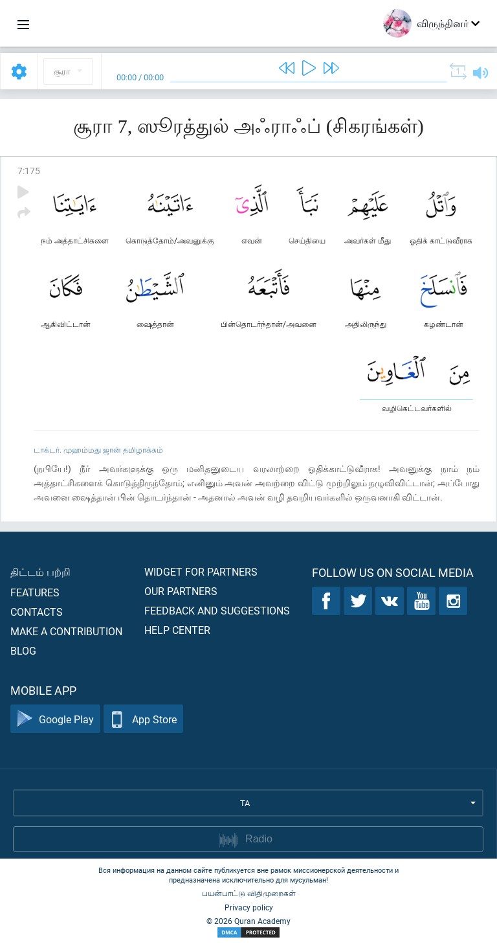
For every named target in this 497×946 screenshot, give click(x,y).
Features (35, 592)
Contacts (36, 611)
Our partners (180, 591)
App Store (143, 719)
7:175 (28, 170)
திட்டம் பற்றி (40, 571)
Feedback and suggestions (217, 610)
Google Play (55, 719)
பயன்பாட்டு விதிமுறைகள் (249, 893)
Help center (177, 629)
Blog (23, 650)
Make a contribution (66, 631)
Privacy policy (249, 907)
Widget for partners (201, 571)
